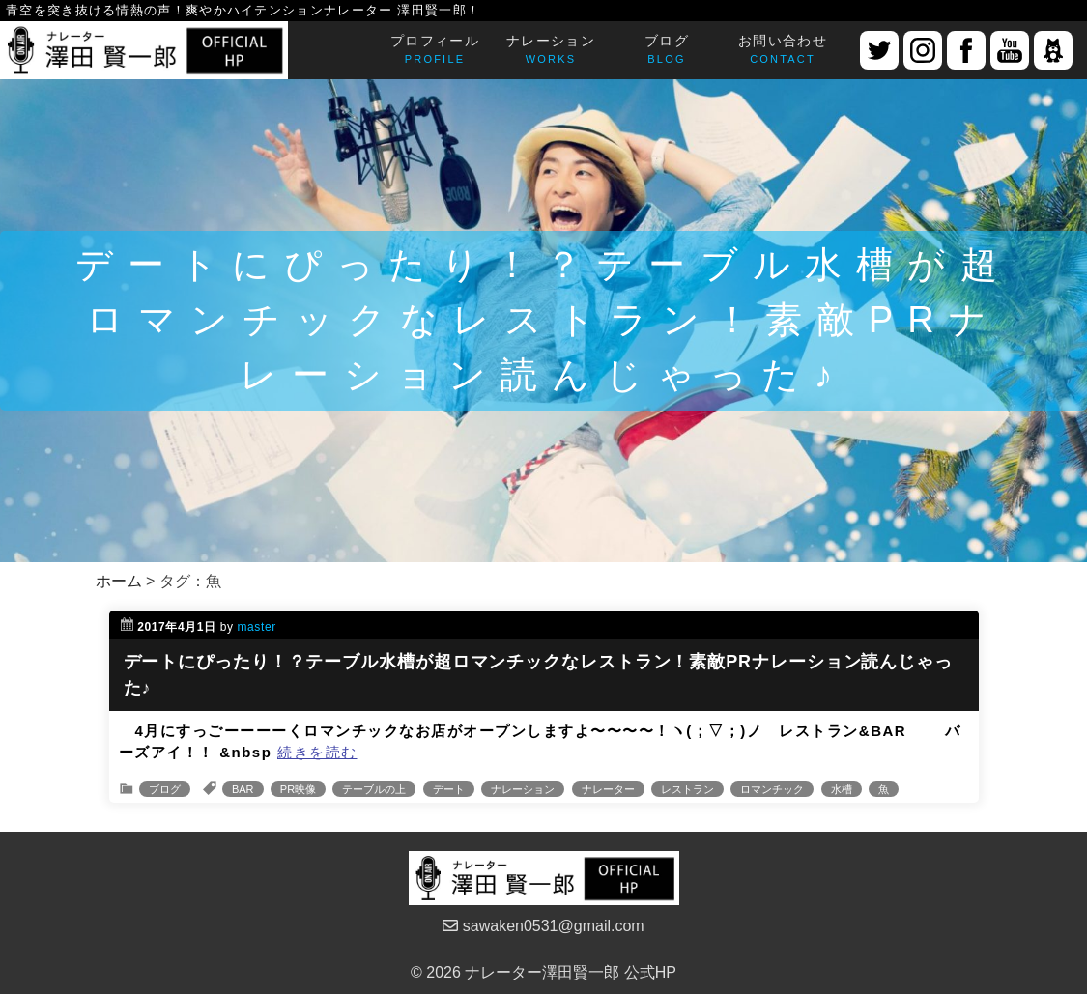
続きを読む (317, 752)
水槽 (841, 789)
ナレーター (608, 789)
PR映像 (298, 789)
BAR (243, 789)
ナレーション (523, 789)
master (257, 627)
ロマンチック (772, 789)
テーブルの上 (374, 789)
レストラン (687, 789)
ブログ (165, 789)
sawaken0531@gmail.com (543, 926)
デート (449, 789)
